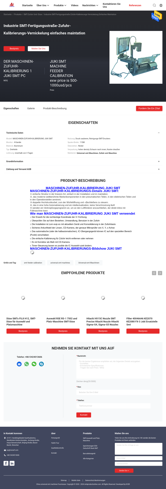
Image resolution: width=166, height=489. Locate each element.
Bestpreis (14, 48)
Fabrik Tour (55, 443)
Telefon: (80, 400)
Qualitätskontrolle (57, 448)
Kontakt (83, 415)
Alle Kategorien (88, 459)
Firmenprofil (55, 438)
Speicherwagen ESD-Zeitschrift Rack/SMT (90, 447)
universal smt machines (60, 263)
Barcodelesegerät (89, 453)
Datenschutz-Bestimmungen (95, 480)
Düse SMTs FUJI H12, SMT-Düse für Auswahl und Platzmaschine (21, 321)
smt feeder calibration (33, 263)
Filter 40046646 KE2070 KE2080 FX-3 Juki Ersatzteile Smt (141, 321)
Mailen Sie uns (38, 48)
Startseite (8, 14)
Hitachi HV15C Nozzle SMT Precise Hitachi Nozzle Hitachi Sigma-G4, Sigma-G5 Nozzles (102, 321)
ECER (128, 484)
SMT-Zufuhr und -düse (33, 14)
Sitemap (64, 480)
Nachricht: (81, 356)
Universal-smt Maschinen (88, 263)
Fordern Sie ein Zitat (149, 108)
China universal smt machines (46, 484)
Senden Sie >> (124, 471)
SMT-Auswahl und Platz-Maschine (91, 439)
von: (79, 387)
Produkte (18, 14)
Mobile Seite (76, 480)
